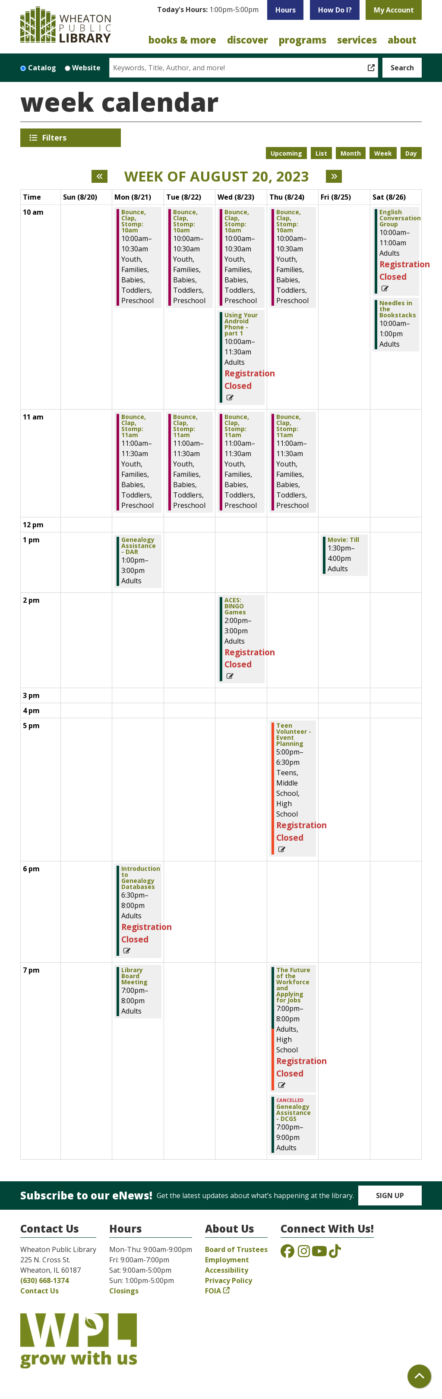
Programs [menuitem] (302, 39)
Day (411, 153)
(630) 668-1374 (44, 1280)
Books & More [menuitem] (182, 39)
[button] (208, 12)
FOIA (213, 1291)
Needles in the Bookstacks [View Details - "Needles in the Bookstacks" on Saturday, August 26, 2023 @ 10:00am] (397, 309)
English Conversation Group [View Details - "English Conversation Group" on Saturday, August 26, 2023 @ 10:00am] (400, 218)
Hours (285, 10)
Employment (227, 1259)
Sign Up (390, 1195)
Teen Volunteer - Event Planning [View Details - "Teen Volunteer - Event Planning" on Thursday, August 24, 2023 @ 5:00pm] (293, 735)
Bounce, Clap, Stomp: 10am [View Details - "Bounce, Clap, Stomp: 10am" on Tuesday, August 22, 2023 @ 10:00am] (185, 221)
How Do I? (335, 10)
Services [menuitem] (357, 39)
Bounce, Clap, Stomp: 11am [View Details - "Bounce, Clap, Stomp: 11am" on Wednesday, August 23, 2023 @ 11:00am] (236, 426)
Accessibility (226, 1270)
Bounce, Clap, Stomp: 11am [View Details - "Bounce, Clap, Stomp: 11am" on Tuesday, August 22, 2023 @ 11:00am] (185, 426)
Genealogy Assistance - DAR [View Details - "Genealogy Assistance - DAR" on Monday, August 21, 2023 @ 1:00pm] (138, 546)
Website (86, 67)
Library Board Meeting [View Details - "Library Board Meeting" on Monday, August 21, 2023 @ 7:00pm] (134, 976)
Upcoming (286, 153)
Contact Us (39, 1291)
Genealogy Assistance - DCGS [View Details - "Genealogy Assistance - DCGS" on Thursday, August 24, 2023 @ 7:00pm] (293, 1113)
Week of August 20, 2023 (216, 176)
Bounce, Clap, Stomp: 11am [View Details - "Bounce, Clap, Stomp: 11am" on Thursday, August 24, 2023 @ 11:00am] (288, 426)
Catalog (42, 67)
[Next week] (334, 176)
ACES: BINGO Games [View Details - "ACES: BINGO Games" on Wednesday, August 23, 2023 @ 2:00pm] (235, 606)
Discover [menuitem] (247, 39)
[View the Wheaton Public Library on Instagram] (304, 1253)
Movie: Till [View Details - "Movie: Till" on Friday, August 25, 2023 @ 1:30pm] (343, 540)
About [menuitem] (402, 39)
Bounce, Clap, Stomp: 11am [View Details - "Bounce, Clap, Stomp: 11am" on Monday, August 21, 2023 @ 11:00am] (133, 426)
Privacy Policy (228, 1280)
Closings (124, 1291)
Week (383, 153)
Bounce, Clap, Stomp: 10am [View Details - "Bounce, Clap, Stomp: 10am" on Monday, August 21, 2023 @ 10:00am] (133, 221)
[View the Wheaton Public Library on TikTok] (335, 1253)
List (321, 153)
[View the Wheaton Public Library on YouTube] (319, 1253)
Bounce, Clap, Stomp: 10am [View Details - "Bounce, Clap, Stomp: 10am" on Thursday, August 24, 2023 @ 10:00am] (288, 221)
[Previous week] (99, 176)
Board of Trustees (236, 1249)
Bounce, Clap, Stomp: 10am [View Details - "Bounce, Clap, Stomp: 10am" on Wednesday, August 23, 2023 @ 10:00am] (236, 221)
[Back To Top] (419, 1376)
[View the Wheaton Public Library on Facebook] (287, 1253)
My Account (394, 10)
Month (351, 153)
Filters (55, 137)
